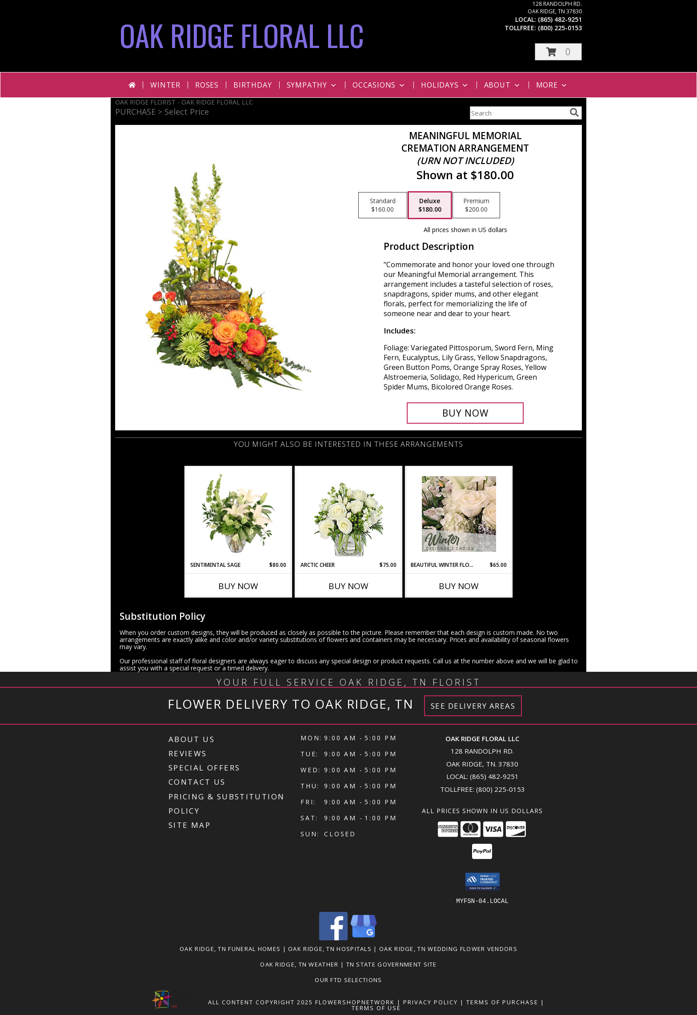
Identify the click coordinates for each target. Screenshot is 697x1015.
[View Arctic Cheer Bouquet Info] (349, 514)
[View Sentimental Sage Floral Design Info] (238, 514)
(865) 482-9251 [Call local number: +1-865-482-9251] (560, 19)
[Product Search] (517, 113)
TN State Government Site (391, 964)
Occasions (379, 85)
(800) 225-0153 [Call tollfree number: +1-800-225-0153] (560, 28)
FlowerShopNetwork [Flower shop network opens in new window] (355, 1002)
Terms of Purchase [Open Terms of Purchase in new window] (502, 1002)
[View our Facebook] (333, 937)
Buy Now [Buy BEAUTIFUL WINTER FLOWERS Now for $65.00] (459, 586)
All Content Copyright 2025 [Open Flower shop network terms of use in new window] (260, 1002)
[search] (574, 112)
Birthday (252, 85)
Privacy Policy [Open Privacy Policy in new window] (430, 1002)
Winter (165, 85)
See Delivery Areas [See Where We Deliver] (473, 706)
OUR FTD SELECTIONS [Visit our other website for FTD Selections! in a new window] (348, 979)
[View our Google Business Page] (363, 937)
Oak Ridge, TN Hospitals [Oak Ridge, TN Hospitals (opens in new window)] (330, 948)
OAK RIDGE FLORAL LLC (242, 34)
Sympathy (312, 85)
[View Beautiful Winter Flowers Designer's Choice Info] (459, 514)
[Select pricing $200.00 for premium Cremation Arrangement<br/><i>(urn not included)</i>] (476, 205)
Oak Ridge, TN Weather (299, 964)
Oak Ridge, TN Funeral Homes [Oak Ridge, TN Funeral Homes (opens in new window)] (230, 948)
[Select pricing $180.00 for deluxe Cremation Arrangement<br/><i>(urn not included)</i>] (430, 205)
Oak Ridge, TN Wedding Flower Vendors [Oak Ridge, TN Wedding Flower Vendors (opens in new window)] (448, 948)
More (552, 85)
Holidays (445, 85)
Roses (207, 85)
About (502, 85)
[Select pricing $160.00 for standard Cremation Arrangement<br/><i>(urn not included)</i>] (383, 205)
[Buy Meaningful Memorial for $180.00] (465, 413)
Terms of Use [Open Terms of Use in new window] (376, 1007)
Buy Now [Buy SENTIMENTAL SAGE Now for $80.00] (238, 586)
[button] (558, 51)
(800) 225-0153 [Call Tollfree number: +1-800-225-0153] (500, 789)
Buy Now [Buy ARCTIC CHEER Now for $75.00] (348, 586)
